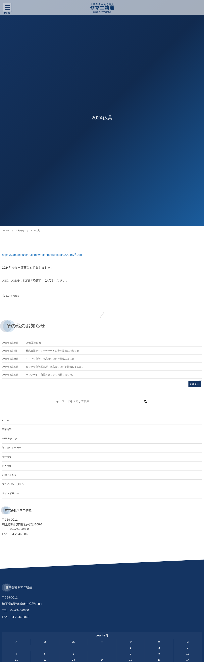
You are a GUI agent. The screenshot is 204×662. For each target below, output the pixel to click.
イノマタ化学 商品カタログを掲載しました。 (51, 361)
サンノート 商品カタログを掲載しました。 (50, 377)
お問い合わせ (9, 475)
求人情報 (7, 465)
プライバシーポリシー (14, 484)
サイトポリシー (10, 493)
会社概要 (7, 457)
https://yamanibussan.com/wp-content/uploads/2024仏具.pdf (42, 255)
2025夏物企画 (33, 345)
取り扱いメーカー (11, 447)
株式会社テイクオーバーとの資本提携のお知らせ (52, 353)
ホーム (5, 420)
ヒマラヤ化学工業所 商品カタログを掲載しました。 (55, 369)
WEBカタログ (9, 438)
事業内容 (7, 429)
